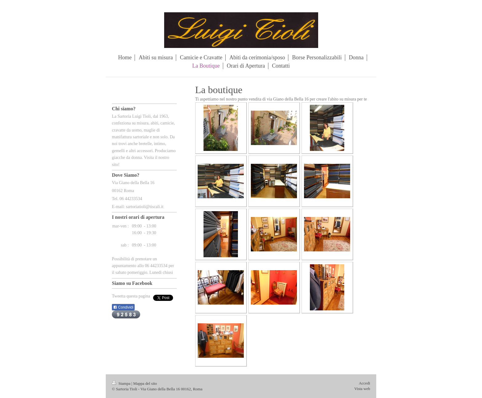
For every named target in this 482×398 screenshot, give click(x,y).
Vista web (362, 388)
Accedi (364, 383)
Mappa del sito (145, 383)
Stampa (122, 383)
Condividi (123, 307)
